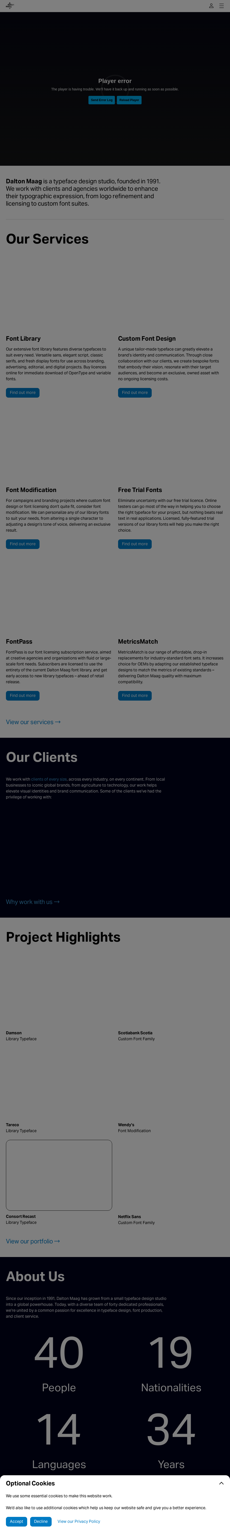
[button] (115, 1483)
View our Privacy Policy (79, 1521)
